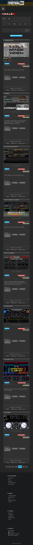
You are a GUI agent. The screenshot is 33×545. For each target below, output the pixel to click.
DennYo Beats (26, 170)
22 (16, 466)
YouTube (11, 532)
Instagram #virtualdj (13, 533)
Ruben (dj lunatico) (25, 276)
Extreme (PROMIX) (9, 253)
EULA (9, 519)
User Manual (11, 497)
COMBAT (7, 93)
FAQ (9, 498)
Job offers (10, 516)
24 (23, 466)
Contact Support (12, 495)
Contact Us (11, 514)
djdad (28, 115)
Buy (9, 479)
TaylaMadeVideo (9, 40)
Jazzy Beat (27, 383)
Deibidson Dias (26, 436)
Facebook (11, 530)
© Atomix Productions (16, 543)
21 (13, 466)
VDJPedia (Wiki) (12, 500)
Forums (10, 501)
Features (10, 481)
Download (10, 478)
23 (20, 466)
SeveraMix (7, 412)
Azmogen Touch (9, 359)
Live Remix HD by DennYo (11, 146)
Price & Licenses (12, 482)
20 (9, 466)
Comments (15, 90)
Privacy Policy (11, 517)
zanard (27, 328)
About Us (10, 513)
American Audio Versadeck (12, 199)
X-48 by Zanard (8, 306)
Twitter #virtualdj (13, 535)
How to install (22, 90)
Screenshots (11, 484)
